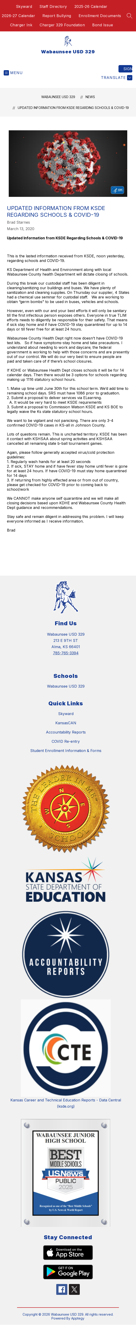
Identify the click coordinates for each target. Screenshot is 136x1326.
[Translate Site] (116, 78)
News (90, 97)
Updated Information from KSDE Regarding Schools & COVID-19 (73, 108)
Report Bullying (56, 15)
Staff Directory (53, 6)
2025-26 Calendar (90, 6)
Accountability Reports (66, 732)
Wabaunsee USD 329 (58, 97)
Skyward (24, 6)
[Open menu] (13, 73)
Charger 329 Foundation (62, 25)
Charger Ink (21, 25)
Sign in (127, 68)
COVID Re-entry (66, 741)
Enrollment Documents (100, 15)
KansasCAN (65, 723)
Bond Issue (102, 25)
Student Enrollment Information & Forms (65, 750)
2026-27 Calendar (18, 15)
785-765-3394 (66, 653)
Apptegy (77, 1318)
